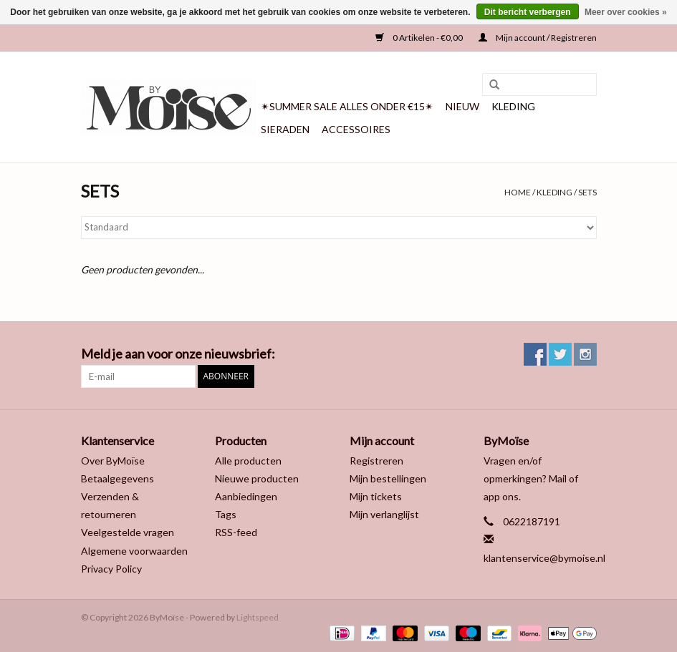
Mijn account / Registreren (538, 37)
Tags (225, 514)
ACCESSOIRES (356, 129)
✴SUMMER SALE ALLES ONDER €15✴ (347, 106)
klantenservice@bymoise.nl (544, 558)
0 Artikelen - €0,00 (419, 37)
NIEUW (462, 106)
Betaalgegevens (117, 478)
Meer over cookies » (626, 12)
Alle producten (248, 460)
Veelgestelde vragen (127, 532)
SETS (587, 192)
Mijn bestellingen (388, 478)
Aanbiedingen (246, 496)
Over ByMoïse (113, 460)
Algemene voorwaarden (134, 551)
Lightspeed (257, 617)
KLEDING (513, 106)
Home (517, 192)
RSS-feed (236, 532)
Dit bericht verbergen (527, 12)
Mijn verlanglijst (384, 514)
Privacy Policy (111, 569)
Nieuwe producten (257, 478)
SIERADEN (285, 129)
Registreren (376, 460)
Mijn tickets (376, 496)
